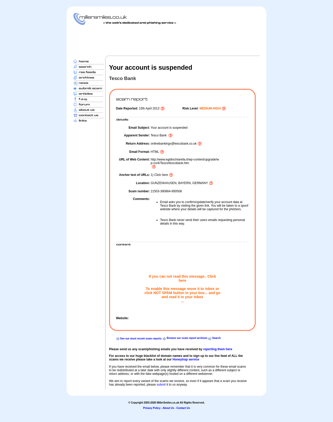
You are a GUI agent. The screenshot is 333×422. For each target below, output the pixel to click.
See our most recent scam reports (141, 338)
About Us (168, 408)
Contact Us (183, 408)
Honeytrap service (185, 359)
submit (160, 384)
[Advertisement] (166, 40)
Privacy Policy (152, 408)
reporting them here (217, 349)
